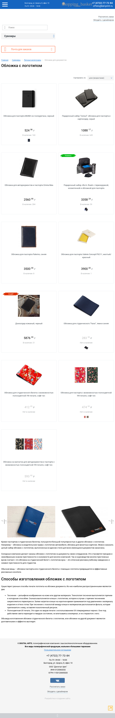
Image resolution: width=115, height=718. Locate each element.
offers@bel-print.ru (103, 6)
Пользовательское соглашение (57, 650)
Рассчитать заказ (106, 17)
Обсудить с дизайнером (103, 20)
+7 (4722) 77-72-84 (102, 3)
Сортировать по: (79, 78)
